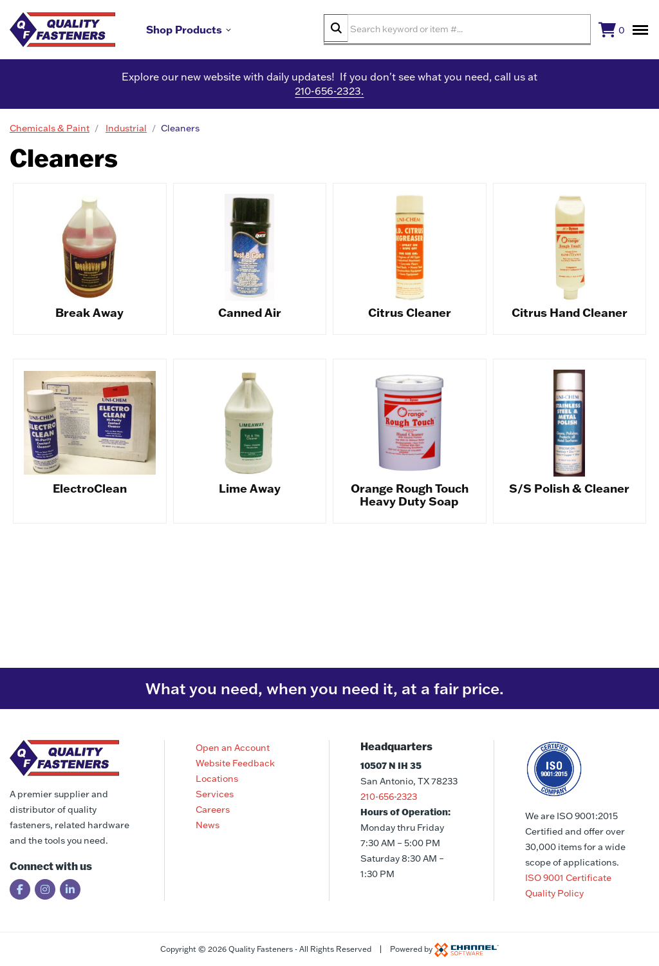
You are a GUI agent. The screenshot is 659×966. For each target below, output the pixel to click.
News (207, 825)
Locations (217, 778)
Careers (213, 809)
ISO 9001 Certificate (568, 878)
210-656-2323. (329, 96)
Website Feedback (235, 763)
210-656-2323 (388, 796)
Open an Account (233, 747)
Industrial (126, 133)
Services (215, 794)
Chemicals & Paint (49, 133)
